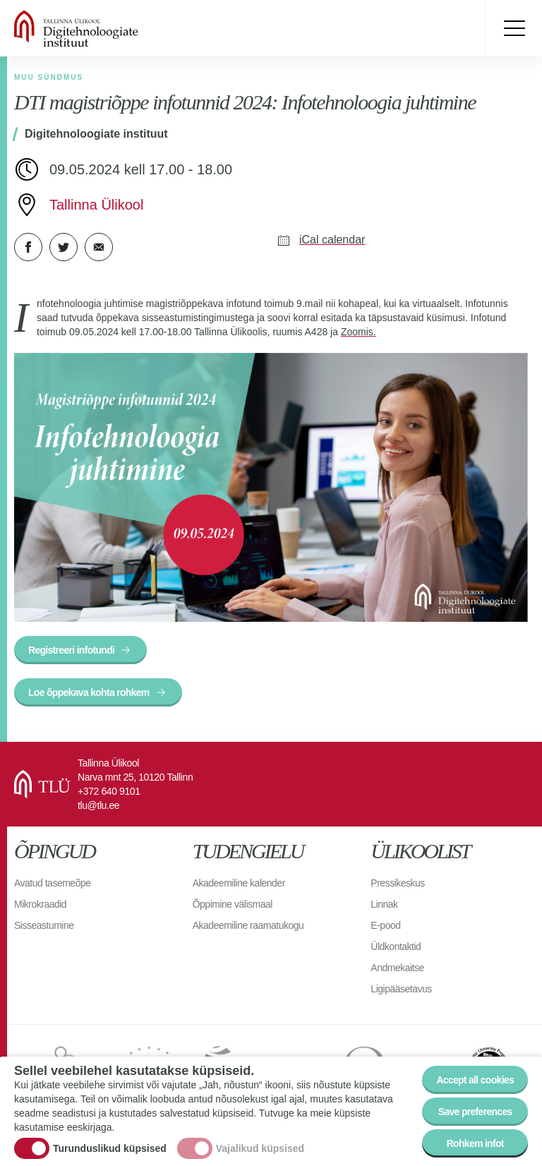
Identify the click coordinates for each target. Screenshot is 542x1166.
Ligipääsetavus (401, 988)
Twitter (63, 247)
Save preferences (475, 1114)
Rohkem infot (475, 1146)
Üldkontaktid (396, 946)
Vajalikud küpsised (260, 1151)
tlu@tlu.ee (98, 805)
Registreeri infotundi (71, 650)
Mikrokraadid (40, 904)
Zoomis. (358, 331)
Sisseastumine (44, 925)
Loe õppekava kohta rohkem (89, 692)
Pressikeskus (397, 883)
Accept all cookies (475, 1082)
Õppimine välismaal (232, 904)
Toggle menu (514, 28)
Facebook (28, 247)
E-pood (385, 925)
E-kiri (99, 247)
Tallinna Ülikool (96, 204)
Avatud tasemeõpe (52, 883)
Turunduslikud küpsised (110, 1151)
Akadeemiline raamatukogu (248, 925)
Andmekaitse (397, 967)
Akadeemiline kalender (239, 883)
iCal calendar (332, 240)
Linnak (384, 904)
